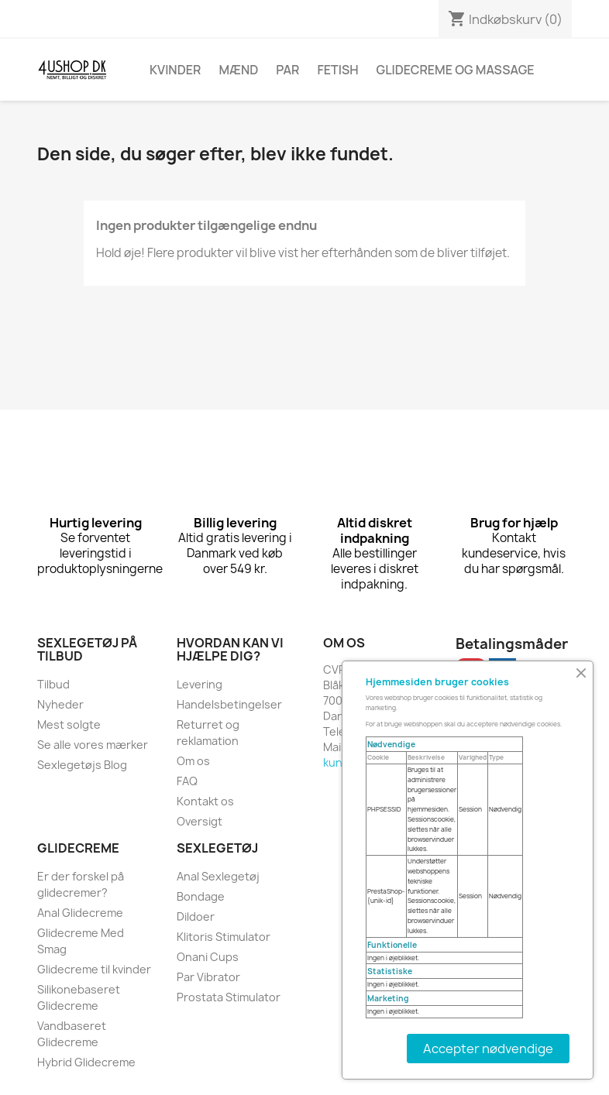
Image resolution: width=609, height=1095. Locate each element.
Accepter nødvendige (488, 1048)
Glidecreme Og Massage (456, 69)
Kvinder (175, 69)
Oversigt (199, 821)
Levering (199, 684)
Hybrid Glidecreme (86, 1062)
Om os (193, 760)
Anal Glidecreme (80, 912)
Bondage (201, 896)
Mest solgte (69, 724)
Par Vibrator (208, 977)
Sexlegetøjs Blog (82, 764)
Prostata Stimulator (228, 997)
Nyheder (60, 704)
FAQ (187, 781)
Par (287, 69)
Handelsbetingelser (229, 704)
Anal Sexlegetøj (218, 876)
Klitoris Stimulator (223, 936)
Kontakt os (205, 801)
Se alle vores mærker (92, 744)
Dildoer (196, 916)
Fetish (337, 69)
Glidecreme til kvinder (94, 969)
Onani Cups (208, 956)
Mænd (238, 69)
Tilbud (53, 684)
